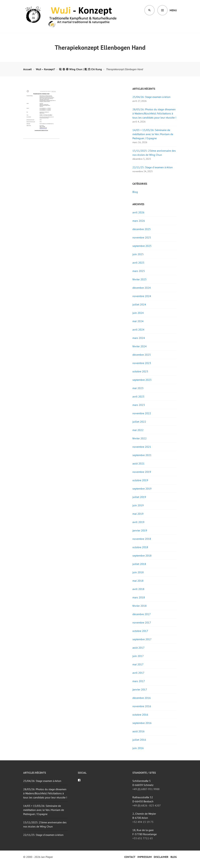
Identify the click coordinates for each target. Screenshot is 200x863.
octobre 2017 (140, 631)
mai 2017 (138, 664)
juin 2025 (138, 254)
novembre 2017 (141, 622)
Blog (135, 192)
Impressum (144, 857)
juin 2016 (138, 748)
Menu (173, 10)
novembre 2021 (141, 446)
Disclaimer (161, 857)
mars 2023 (138, 405)
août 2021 (138, 463)
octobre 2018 (140, 547)
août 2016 (138, 731)
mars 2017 (138, 681)
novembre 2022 (141, 413)
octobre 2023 (140, 371)
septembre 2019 (142, 488)
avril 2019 (138, 522)
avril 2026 (138, 212)
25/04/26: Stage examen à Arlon (151, 97)
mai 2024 (138, 321)
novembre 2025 (141, 237)
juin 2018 (138, 572)
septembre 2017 (142, 639)
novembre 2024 (141, 296)
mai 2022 (138, 430)
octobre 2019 (140, 480)
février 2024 (139, 346)
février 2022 (139, 438)
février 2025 (139, 279)
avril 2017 (138, 672)
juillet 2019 (139, 497)
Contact (129, 857)
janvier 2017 (139, 689)
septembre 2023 (142, 379)
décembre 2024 (141, 287)
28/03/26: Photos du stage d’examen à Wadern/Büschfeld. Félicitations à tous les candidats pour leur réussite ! (154, 113)
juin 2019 (138, 505)
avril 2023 (138, 396)
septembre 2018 (142, 555)
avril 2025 (138, 262)
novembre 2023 (141, 363)
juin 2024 (138, 312)
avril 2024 (138, 329)
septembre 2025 (142, 246)
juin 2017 (138, 656)
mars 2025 (138, 271)
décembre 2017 (141, 614)
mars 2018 (138, 597)
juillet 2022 (139, 421)
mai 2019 (138, 513)
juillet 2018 (139, 564)
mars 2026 (138, 220)
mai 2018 (138, 580)
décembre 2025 (141, 229)
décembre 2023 (141, 354)
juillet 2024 (139, 304)
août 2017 (138, 647)
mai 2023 (138, 388)
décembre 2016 (141, 698)
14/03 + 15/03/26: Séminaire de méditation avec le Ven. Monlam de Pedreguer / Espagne (152, 134)
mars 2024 (138, 338)
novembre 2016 (141, 706)
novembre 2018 (141, 538)
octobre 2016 (140, 714)
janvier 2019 (139, 530)
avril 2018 (138, 589)
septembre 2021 (142, 455)
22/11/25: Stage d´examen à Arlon (152, 167)
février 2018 (139, 605)
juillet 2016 (139, 739)
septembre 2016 (142, 723)
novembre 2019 (141, 472)
